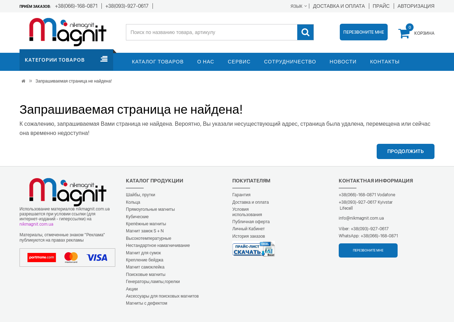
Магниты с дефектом (146, 303)
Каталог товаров (158, 61)
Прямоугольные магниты (150, 209)
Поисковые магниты (146, 274)
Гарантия (241, 194)
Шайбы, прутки (140, 194)
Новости (343, 61)
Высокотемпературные (148, 238)
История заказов (248, 236)
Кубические (137, 216)
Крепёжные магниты (146, 223)
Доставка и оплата (250, 202)
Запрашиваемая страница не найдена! (73, 81)
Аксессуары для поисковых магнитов (162, 296)
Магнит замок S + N (145, 230)
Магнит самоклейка (145, 267)
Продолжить (405, 151)
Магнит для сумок (143, 252)
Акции (132, 289)
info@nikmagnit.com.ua (361, 218)
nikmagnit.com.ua (36, 224)
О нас (205, 61)
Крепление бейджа (144, 260)
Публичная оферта (251, 221)
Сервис (239, 61)
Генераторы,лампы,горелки (153, 281)
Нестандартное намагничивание (158, 245)
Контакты (385, 61)
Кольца (133, 202)
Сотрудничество (290, 61)
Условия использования (247, 212)
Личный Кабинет (248, 228)
